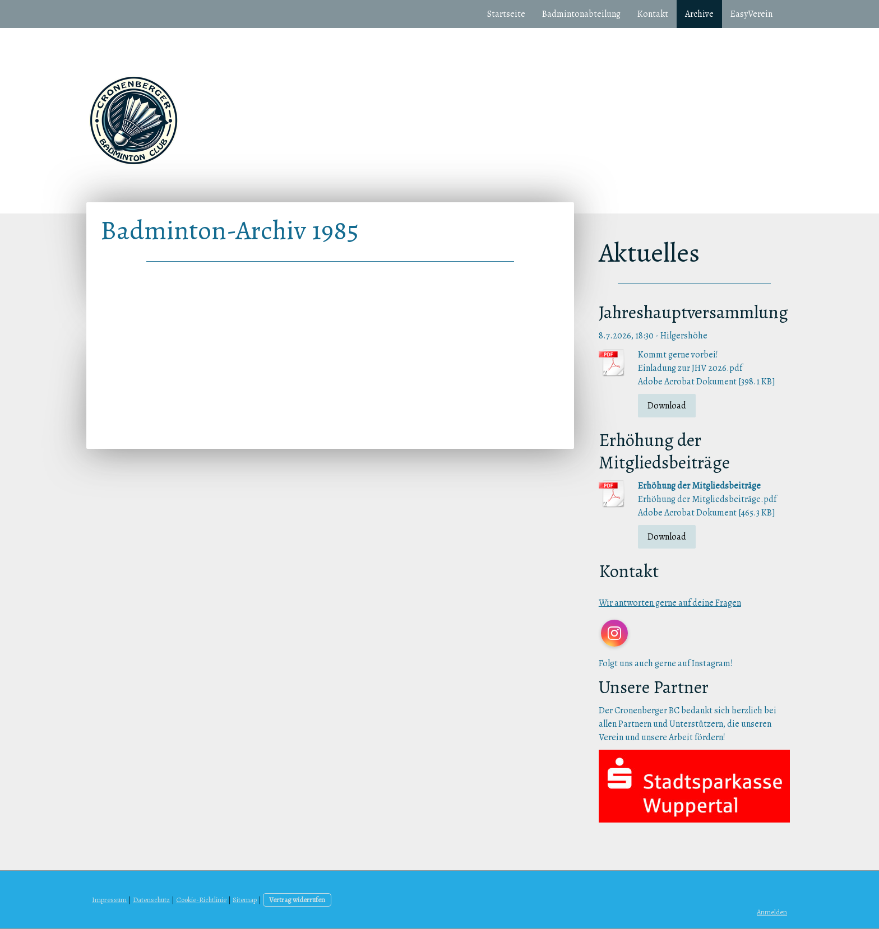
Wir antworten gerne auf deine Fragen (670, 603)
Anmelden (772, 912)
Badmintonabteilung (581, 14)
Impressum (109, 899)
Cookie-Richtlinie (201, 899)
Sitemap (245, 899)
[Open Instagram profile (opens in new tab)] (614, 633)
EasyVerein (751, 14)
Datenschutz (151, 899)
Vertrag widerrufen (297, 899)
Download (666, 406)
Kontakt (652, 14)
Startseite (506, 14)
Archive (699, 14)
